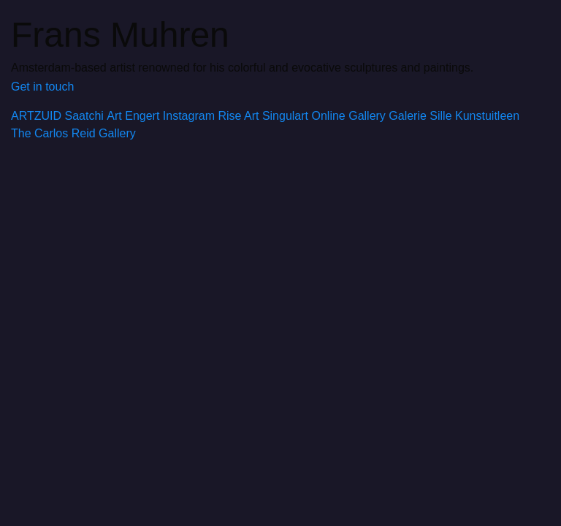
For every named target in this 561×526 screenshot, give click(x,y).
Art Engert (133, 116)
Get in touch (42, 86)
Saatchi (84, 116)
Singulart (285, 116)
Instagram (189, 116)
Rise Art (238, 116)
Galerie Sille (420, 116)
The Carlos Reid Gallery (73, 133)
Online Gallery (348, 116)
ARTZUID (36, 116)
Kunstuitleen (487, 116)
